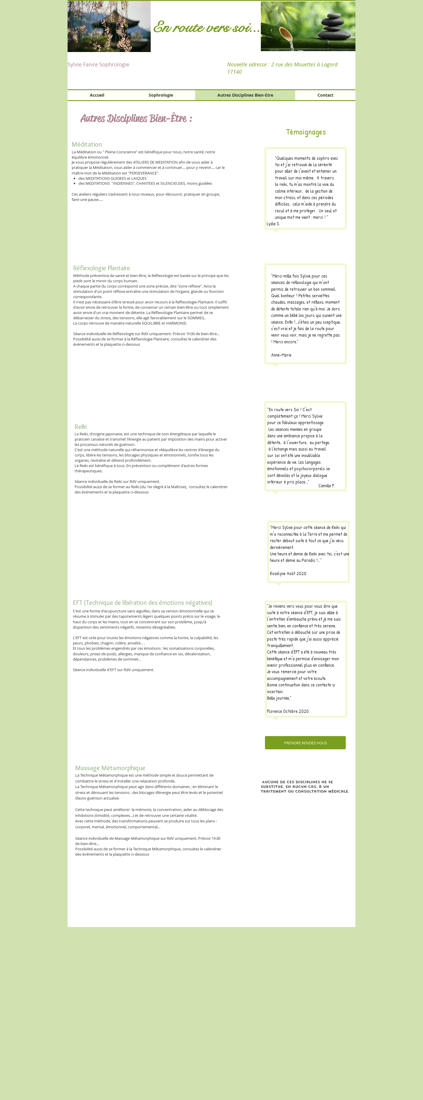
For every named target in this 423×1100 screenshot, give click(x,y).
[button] (308, 26)
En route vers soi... (206, 27)
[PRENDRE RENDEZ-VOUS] (305, 742)
